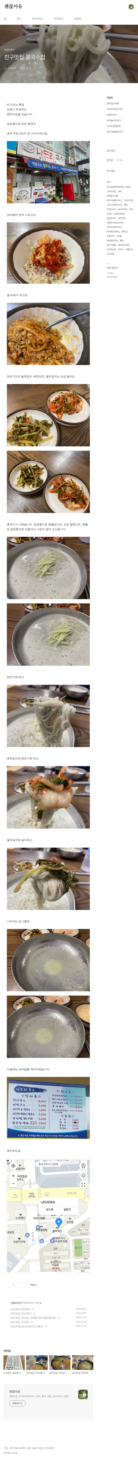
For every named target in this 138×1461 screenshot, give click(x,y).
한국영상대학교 (113, 231)
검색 (123, 6)
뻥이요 (124, 231)
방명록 (77, 18)
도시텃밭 (110, 254)
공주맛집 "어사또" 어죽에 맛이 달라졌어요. (33, 1317)
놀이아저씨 (122, 209)
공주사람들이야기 (115, 131)
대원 (125, 205)
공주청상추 (111, 249)
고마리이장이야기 (115, 109)
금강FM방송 (119, 213)
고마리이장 (128, 200)
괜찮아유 (13, 6)
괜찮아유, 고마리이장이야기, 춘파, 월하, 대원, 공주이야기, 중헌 (38, 1396)
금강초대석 (111, 218)
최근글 (110, 160)
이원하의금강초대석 (115, 222)
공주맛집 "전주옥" (20, 1321)
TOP (131, 1449)
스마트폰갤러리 (114, 126)
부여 (131, 209)
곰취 (120, 191)
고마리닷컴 (111, 191)
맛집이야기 (16, 1302)
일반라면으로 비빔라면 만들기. (27, 1326)
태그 (19, 18)
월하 (122, 240)
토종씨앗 (110, 236)
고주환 (119, 236)
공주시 (121, 249)
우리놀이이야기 (114, 120)
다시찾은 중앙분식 (20, 1309)
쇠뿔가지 (129, 249)
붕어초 (128, 187)
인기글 (119, 160)
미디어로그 (38, 18)
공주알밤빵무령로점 (115, 187)
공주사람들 (111, 245)
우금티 (109, 213)
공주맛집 (121, 218)
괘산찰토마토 (112, 240)
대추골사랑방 (123, 245)
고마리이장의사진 (114, 205)
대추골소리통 (113, 103)
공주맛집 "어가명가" (21, 1313)
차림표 (110, 97)
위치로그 (59, 18)
